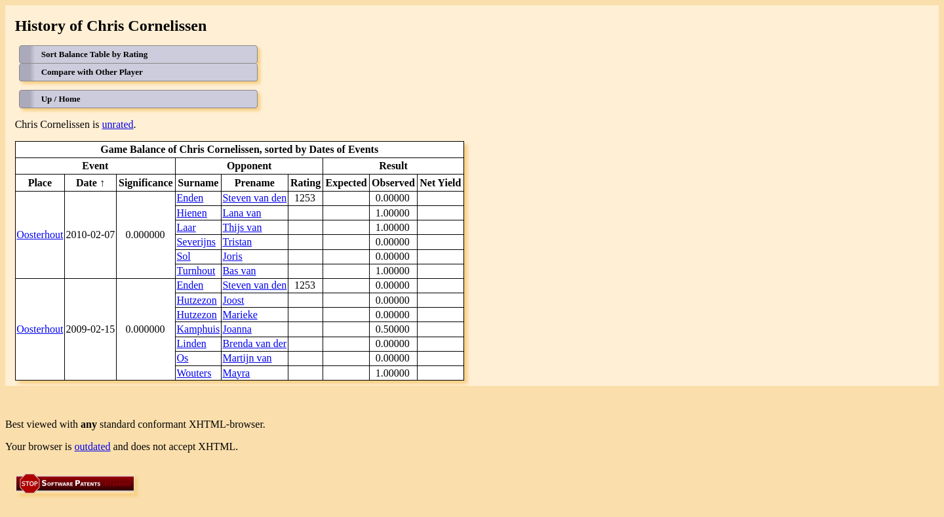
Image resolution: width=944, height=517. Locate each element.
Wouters (193, 373)
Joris (232, 256)
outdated (93, 446)
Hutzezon (196, 300)
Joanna (236, 329)
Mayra (236, 373)
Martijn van (246, 357)
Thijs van (242, 227)
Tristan (237, 241)
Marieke (239, 314)
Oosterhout (39, 234)
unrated (118, 124)
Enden (189, 197)
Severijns (196, 241)
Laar (185, 227)
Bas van (239, 270)
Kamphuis (198, 329)
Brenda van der (254, 343)
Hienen (191, 212)
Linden (191, 343)
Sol (183, 256)
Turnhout (195, 270)
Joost (233, 300)
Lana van (241, 212)
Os (182, 357)
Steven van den (254, 197)
